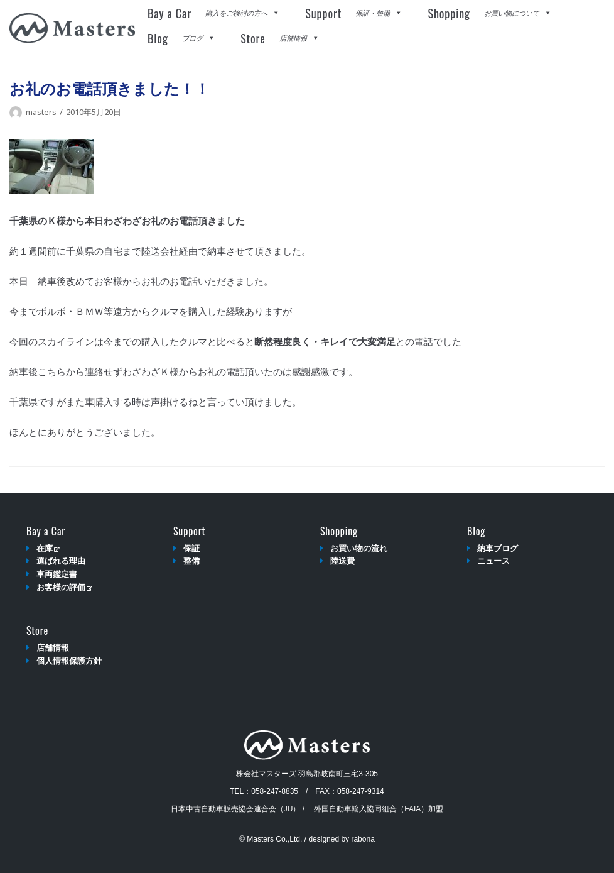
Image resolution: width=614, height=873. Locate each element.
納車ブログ (497, 548)
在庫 (48, 548)
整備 (191, 561)
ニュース (493, 561)
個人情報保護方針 (69, 661)
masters (41, 112)
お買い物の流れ (358, 548)
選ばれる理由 (60, 561)
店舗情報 (52, 647)
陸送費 (342, 561)
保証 (191, 548)
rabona (362, 839)
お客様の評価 (64, 587)
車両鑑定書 (56, 574)
